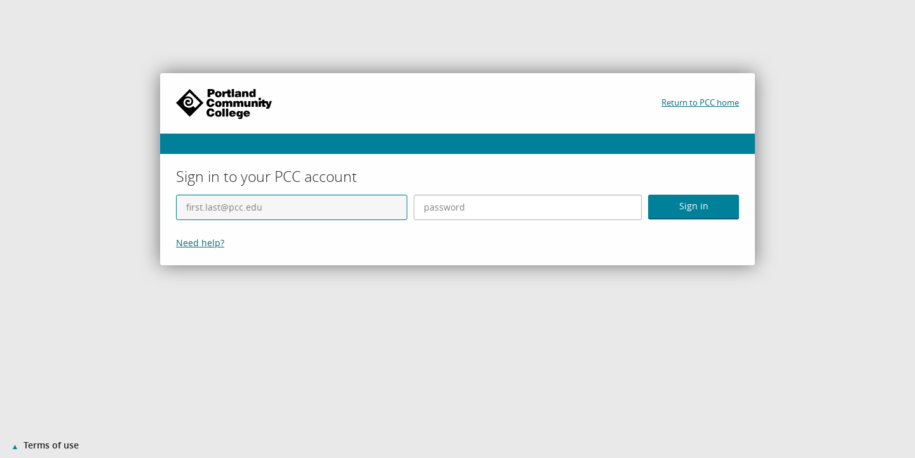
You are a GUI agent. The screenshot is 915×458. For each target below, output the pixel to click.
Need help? (200, 243)
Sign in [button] (693, 206)
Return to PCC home (700, 102)
